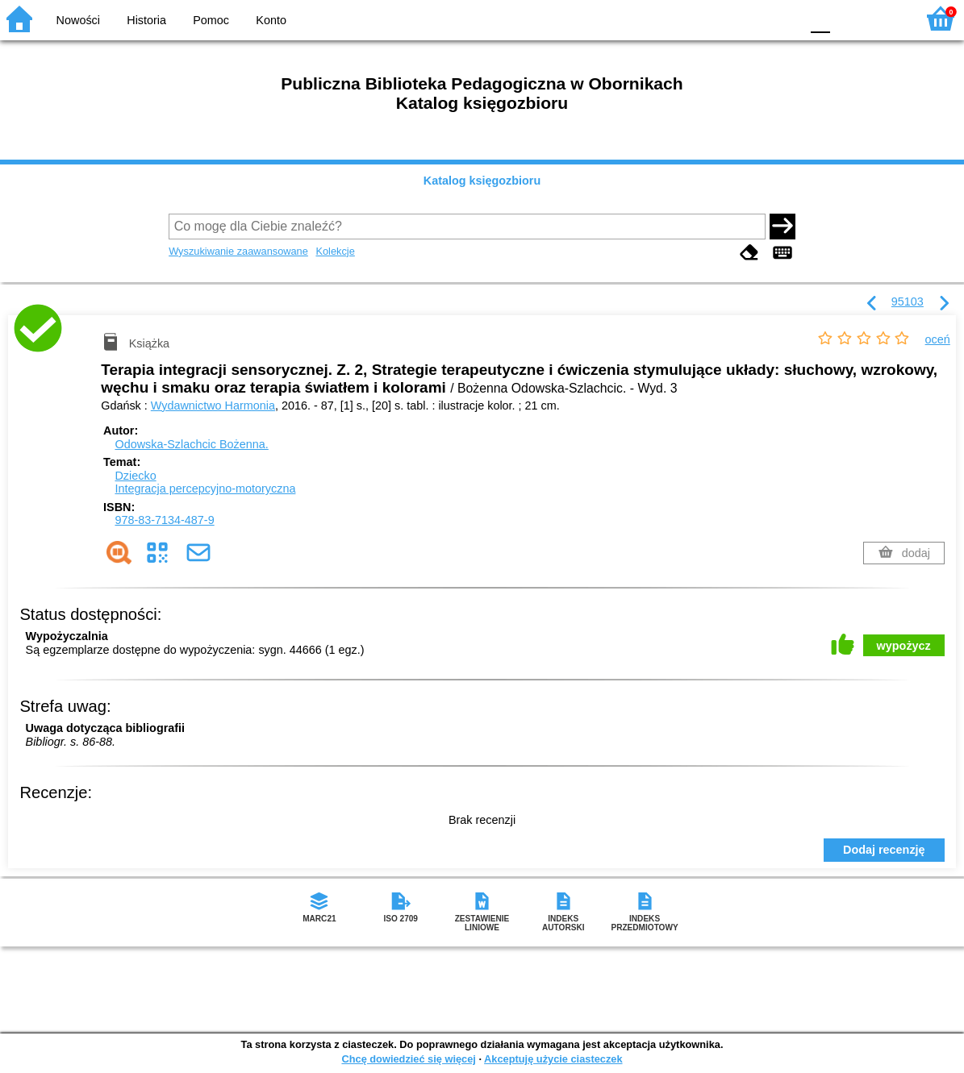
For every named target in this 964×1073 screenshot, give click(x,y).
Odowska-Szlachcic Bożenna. (191, 444)
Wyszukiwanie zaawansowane (238, 251)
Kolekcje (334, 251)
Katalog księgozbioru (482, 180)
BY (782, 18)
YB (749, 18)
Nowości (78, 20)
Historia (146, 20)
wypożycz (904, 645)
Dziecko (135, 475)
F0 (820, 18)
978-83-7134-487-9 (164, 520)
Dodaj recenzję (884, 849)
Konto (271, 20)
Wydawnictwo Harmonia (213, 405)
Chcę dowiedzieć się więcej (408, 1059)
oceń (937, 339)
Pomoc (211, 20)
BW (717, 18)
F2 (885, 18)
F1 (848, 18)
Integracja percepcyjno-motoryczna (205, 488)
